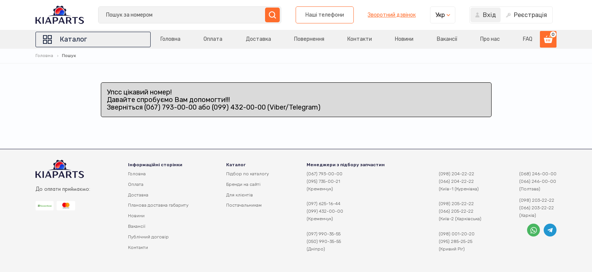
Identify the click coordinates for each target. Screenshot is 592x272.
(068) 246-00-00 (538, 173)
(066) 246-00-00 (537, 181)
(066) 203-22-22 (536, 207)
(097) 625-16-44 (324, 203)
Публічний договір (148, 237)
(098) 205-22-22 (456, 203)
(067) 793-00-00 (324, 173)
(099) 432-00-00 (325, 211)
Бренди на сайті (243, 184)
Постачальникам (244, 205)
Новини (404, 39)
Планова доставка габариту (158, 205)
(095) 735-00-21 (323, 181)
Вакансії (447, 39)
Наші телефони (324, 15)
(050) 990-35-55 (324, 241)
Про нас (490, 39)
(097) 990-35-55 (324, 233)
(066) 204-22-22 (456, 181)
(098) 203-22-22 (536, 200)
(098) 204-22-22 (456, 173)
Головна (170, 39)
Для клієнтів (239, 195)
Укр (440, 15)
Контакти (359, 39)
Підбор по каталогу (247, 173)
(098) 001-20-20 (457, 233)
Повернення (309, 39)
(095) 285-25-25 (455, 241)
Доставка (258, 39)
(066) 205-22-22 (456, 211)
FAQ (527, 39)
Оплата (213, 39)
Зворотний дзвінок (392, 15)
